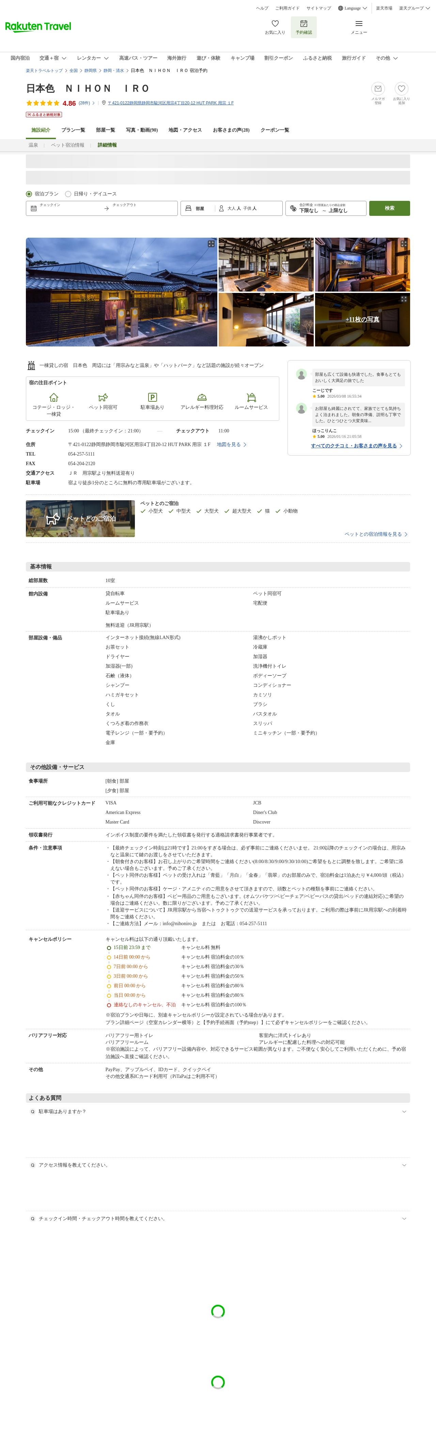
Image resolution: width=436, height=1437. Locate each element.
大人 (232, 208)
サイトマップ (319, 8)
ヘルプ (262, 8)
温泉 (33, 145)
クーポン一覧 (275, 130)
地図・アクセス (185, 130)
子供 (247, 208)
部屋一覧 (105, 130)
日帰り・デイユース (95, 193)
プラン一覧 (73, 130)
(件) (87, 103)
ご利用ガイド (287, 8)
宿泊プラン (47, 193)
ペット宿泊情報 (67, 145)
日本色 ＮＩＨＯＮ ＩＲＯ (88, 88)
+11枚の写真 (362, 319)
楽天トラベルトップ (44, 70)
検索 (389, 208)
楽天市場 (384, 8)
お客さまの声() (231, 130)
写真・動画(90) (142, 130)
